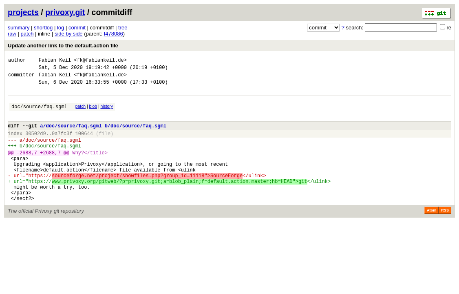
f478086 (113, 34)
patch (27, 34)
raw (12, 34)
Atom (431, 234)
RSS (445, 234)
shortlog (43, 27)
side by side (69, 34)
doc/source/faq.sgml (39, 112)
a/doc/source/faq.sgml (71, 134)
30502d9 (35, 143)
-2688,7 (27, 166)
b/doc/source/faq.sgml (135, 134)
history (106, 111)
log (60, 27)
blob (93, 111)
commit (77, 27)
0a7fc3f (62, 143)
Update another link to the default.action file (63, 45)
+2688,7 (50, 166)
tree (122, 27)
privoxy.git (65, 12)
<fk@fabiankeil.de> (100, 61)
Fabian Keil (55, 61)
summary (18, 27)
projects (23, 12)
